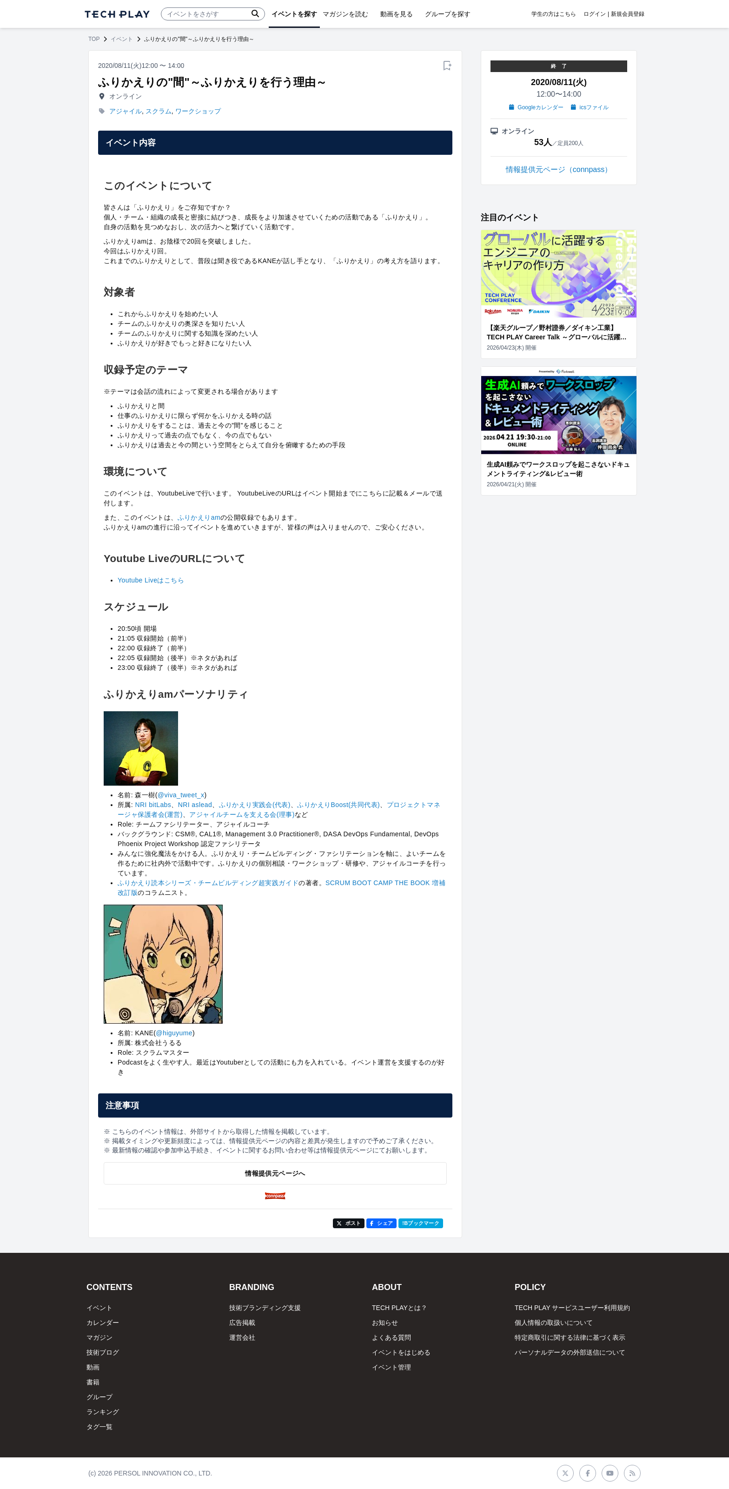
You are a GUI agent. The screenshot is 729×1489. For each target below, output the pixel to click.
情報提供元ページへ (275, 1173)
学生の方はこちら (553, 14)
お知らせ (385, 1322)
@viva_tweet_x (181, 795)
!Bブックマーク (420, 1223)
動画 (92, 1367)
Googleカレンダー (536, 107)
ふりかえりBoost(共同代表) (338, 804)
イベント (122, 39)
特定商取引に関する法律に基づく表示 (570, 1337)
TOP (93, 39)
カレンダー (102, 1322)
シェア (381, 1223)
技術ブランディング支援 (265, 1307)
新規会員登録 (627, 14)
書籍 (92, 1382)
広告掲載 (242, 1322)
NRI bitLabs (153, 804)
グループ (99, 1397)
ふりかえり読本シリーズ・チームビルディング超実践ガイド (208, 883)
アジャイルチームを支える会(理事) (241, 814)
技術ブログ (102, 1352)
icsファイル (590, 107)
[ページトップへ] (117, 14)
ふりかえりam (199, 517)
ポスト (349, 1223)
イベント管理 (391, 1367)
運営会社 (242, 1337)
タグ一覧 (99, 1426)
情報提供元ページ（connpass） (559, 169)
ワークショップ (198, 111)
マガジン (99, 1337)
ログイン (594, 14)
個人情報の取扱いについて (554, 1322)
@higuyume (174, 1033)
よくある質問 (391, 1337)
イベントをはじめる (401, 1352)
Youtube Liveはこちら (151, 580)
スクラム (159, 111)
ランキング (102, 1412)
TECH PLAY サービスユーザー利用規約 (572, 1307)
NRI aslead (195, 804)
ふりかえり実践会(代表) (255, 804)
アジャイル (125, 111)
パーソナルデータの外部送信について (570, 1352)
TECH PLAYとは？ (399, 1307)
